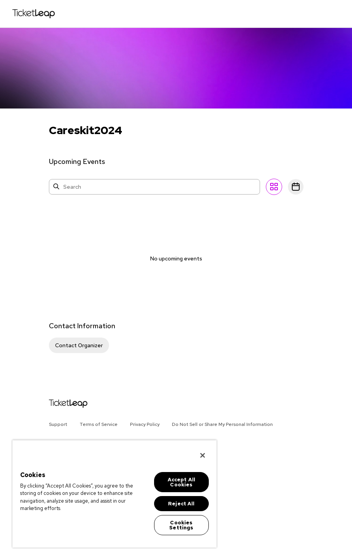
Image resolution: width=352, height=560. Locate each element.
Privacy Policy (145, 424)
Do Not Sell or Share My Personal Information (222, 424)
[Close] (202, 455)
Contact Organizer (79, 345)
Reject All (181, 503)
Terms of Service (99, 424)
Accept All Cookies (181, 482)
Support (58, 424)
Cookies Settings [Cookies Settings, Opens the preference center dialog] (181, 525)
